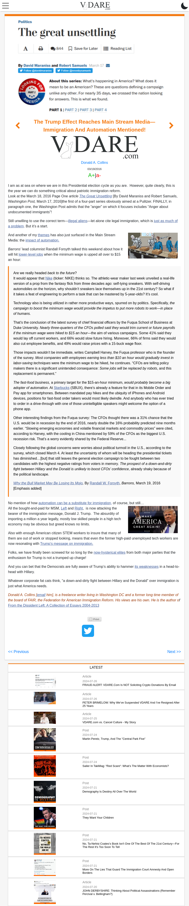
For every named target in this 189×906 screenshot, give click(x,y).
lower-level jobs (31, 254)
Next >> (174, 651)
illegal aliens (77, 221)
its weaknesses (147, 566)
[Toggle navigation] (4, 5)
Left (64, 508)
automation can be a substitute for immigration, (75, 503)
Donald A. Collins (94, 162)
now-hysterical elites (109, 552)
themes (43, 235)
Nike (48, 278)
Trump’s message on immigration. (66, 543)
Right (79, 508)
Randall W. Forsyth (104, 483)
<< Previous (18, 651)
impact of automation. (42, 240)
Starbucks (62, 388)
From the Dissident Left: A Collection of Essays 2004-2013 (53, 605)
